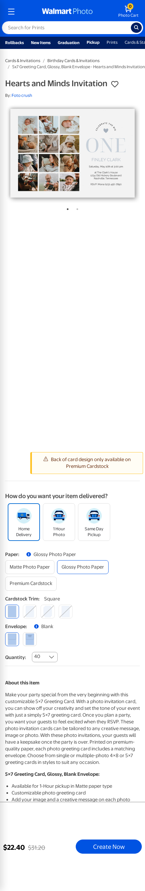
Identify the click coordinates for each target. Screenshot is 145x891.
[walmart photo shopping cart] (128, 11)
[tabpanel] (72, 153)
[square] (12, 611)
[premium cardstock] (31, 583)
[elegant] (47, 611)
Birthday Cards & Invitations (73, 60)
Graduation (69, 42)
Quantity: (15, 657)
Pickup (93, 42)
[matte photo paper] (29, 567)
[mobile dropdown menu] (11, 11)
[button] (114, 84)
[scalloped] (65, 611)
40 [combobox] (37, 656)
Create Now (109, 846)
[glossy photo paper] (83, 567)
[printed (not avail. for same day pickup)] (30, 639)
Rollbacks (14, 42)
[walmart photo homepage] (67, 11)
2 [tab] (76, 208)
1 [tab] (66, 208)
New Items (41, 42)
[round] (30, 611)
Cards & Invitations (22, 60)
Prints (112, 42)
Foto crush (22, 95)
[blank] (12, 639)
